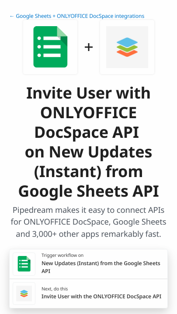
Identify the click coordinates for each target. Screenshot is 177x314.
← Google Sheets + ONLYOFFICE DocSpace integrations (76, 16)
